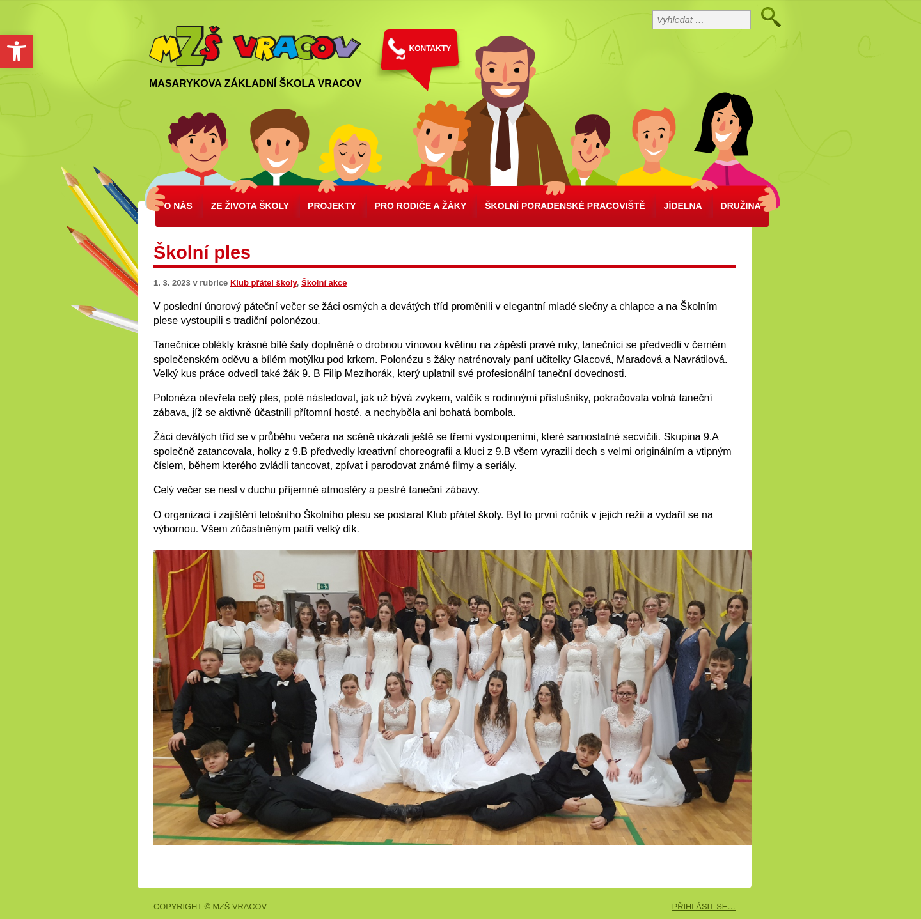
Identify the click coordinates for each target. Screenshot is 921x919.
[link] (16, 51)
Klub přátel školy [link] (263, 283)
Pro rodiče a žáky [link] (421, 206)
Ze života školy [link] (250, 206)
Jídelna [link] (683, 206)
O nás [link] (178, 206)
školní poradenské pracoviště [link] (565, 206)
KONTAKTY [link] (430, 48)
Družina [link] (741, 206)
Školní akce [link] (324, 283)
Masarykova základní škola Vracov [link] (255, 83)
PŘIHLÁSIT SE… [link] (704, 906)
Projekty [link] (332, 206)
